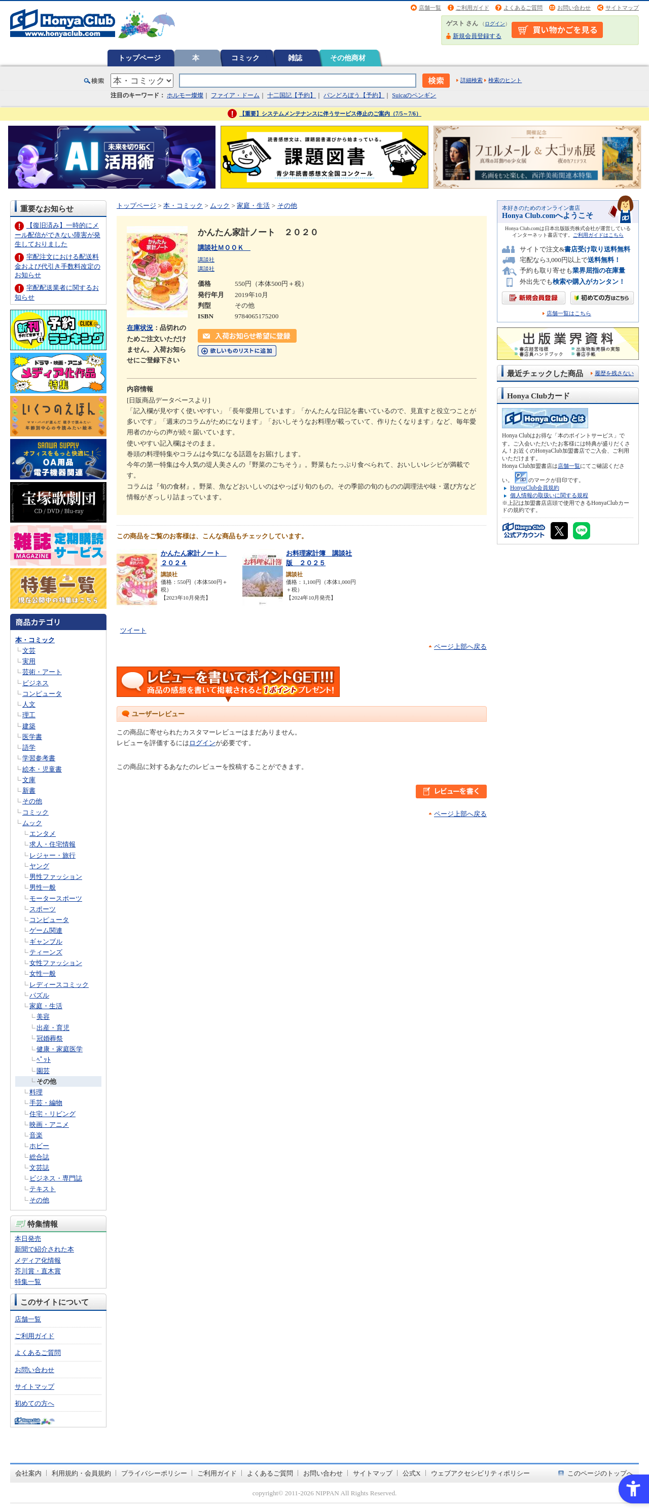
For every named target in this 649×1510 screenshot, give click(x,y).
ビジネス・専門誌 (55, 1178)
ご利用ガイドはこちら (598, 235)
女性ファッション (55, 963)
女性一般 (42, 973)
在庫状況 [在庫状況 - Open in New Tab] (140, 328)
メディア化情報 (38, 1260)
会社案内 (28, 1473)
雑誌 (295, 58)
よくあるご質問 (523, 8)
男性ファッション (55, 876)
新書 (28, 790)
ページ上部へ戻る (460, 646)
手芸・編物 (45, 1103)
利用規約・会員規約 (81, 1473)
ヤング (39, 866)
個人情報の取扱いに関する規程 (549, 495)
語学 (28, 747)
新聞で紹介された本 (44, 1249)
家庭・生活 (45, 1006)
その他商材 (348, 58)
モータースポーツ (55, 898)
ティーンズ (45, 952)
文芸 (28, 650)
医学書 (32, 737)
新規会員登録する (477, 36)
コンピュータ (42, 693)
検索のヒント (505, 80)
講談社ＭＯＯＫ (224, 247)
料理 (36, 1092)
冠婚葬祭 (50, 1038)
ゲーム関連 (45, 930)
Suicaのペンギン (414, 95)
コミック (245, 58)
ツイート (133, 630)
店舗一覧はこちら (569, 313)
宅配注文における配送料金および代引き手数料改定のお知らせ (57, 266)
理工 (28, 715)
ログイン (495, 23)
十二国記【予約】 (291, 95)
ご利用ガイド (472, 8)
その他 (32, 801)
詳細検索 (471, 80)
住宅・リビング (52, 1114)
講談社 (206, 259)
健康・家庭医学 (60, 1049)
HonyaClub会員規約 (534, 488)
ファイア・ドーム (235, 95)
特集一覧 (28, 1281)
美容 (43, 1016)
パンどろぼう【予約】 (353, 95)
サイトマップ (622, 8)
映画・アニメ (49, 1124)
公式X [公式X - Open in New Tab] (412, 1473)
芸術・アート (42, 672)
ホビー (39, 1146)
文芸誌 (39, 1167)
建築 (28, 726)
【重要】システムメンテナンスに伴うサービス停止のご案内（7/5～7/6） (330, 114)
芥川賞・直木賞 (38, 1271)
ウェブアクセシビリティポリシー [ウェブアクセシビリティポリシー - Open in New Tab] (480, 1473)
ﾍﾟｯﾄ (44, 1059)
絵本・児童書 (42, 769)
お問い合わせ (574, 8)
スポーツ (42, 909)
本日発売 (28, 1238)
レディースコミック (59, 984)
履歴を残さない (614, 373)
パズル (39, 995)
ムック (32, 823)
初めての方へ (34, 1403)
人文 (28, 704)
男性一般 (42, 887)
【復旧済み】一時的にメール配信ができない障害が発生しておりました (57, 234)
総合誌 (39, 1157)
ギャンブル (45, 941)
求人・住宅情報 (52, 844)
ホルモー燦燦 (185, 95)
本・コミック (35, 640)
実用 (28, 661)
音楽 (36, 1135)
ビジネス (35, 683)
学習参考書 (38, 758)
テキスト (42, 1189)
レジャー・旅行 (52, 855)
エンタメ (42, 833)
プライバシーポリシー (154, 1473)
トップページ (139, 58)
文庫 (28, 780)
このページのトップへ (600, 1473)
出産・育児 (53, 1028)
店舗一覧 (430, 8)
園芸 (43, 1071)
